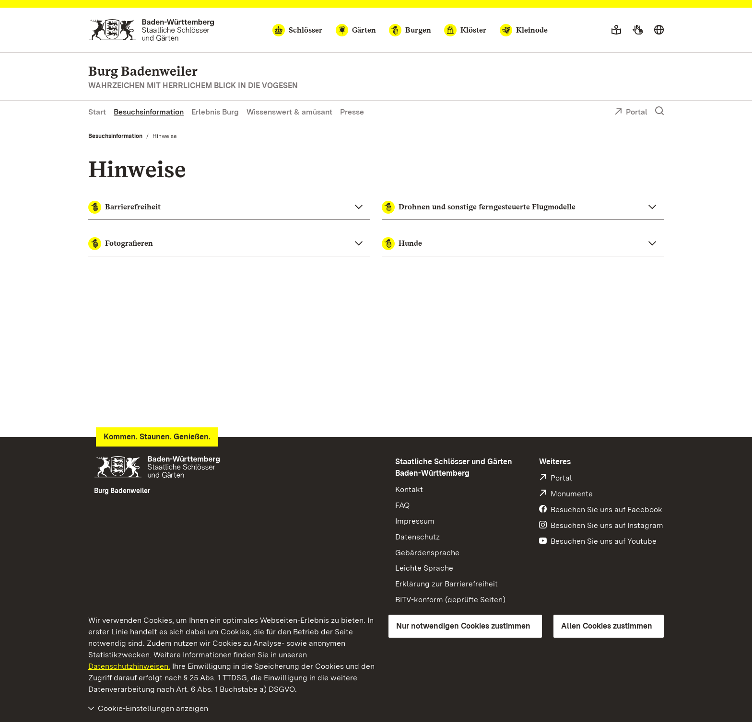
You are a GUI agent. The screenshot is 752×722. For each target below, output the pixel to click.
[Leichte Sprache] (616, 30)
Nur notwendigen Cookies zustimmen (463, 625)
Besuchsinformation (149, 111)
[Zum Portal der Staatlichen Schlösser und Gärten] (151, 30)
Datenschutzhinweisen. (129, 666)
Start (97, 111)
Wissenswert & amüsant (289, 111)
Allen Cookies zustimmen (606, 625)
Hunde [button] (402, 243)
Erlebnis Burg (215, 111)
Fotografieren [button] (120, 243)
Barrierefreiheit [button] (124, 207)
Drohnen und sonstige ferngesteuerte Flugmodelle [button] (479, 207)
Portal (630, 112)
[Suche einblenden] (659, 111)
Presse (352, 111)
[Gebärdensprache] (637, 30)
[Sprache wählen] (659, 30)
